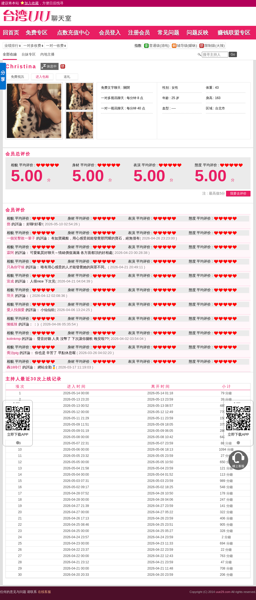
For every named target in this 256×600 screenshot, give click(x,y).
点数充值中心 (73, 33)
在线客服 (44, 592)
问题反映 (197, 33)
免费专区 (36, 33)
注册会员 (139, 33)
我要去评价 (238, 193)
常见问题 (168, 33)
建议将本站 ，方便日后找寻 (32, 3)
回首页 (11, 33)
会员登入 (110, 33)
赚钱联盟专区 (234, 33)
